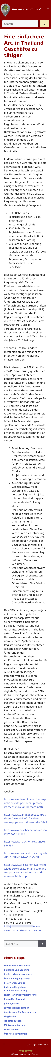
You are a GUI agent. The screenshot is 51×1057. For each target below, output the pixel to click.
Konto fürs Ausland (14, 999)
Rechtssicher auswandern (18, 974)
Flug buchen (10, 1016)
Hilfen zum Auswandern (17, 965)
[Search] (44, 23)
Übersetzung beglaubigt (17, 978)
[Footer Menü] (4, 1043)
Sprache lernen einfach (16, 1007)
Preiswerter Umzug (14, 982)
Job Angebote (11, 1003)
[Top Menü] (48, 9)
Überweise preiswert (15, 1033)
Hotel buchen (11, 1029)
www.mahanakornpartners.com (23, 930)
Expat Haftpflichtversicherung (20, 994)
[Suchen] (42, 943)
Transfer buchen (12, 1020)
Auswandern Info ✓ (26, 9)
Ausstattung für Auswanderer (20, 1012)
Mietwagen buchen (14, 1025)
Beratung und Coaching (16, 969)
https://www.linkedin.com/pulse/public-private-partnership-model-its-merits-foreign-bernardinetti (25, 803)
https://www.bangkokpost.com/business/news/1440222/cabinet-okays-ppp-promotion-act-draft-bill (25, 818)
